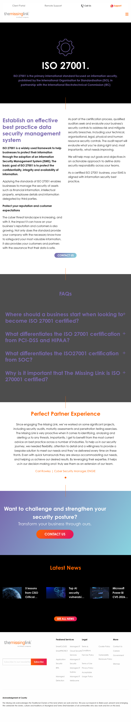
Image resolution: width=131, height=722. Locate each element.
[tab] (65, 317)
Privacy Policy (87, 668)
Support (116, 5)
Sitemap (116, 664)
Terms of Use (87, 663)
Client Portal (18, 5)
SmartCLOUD (61, 646)
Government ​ (118, 655)
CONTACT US (65, 255)
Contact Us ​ (118, 646)
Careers (116, 651)
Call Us (86, 5)
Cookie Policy (104, 646)
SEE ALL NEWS (65, 619)
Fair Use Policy (88, 655)
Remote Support (53, 5)
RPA (57, 668)
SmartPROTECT (62, 651)
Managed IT (75, 646)
